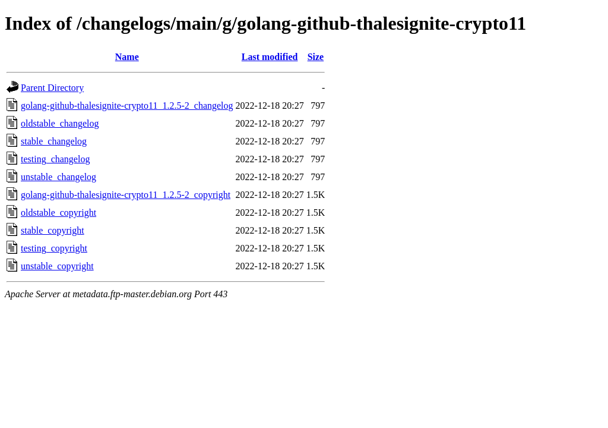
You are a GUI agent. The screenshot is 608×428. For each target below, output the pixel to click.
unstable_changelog (58, 177)
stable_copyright (52, 230)
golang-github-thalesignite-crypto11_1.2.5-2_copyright (125, 195)
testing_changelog (55, 159)
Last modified (270, 57)
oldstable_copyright (58, 212)
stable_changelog (54, 141)
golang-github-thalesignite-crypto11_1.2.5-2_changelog (127, 105)
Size (316, 57)
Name (127, 57)
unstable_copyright (57, 266)
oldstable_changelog (60, 123)
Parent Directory (52, 88)
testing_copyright (54, 248)
